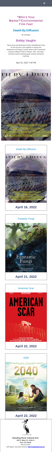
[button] (44, 3)
